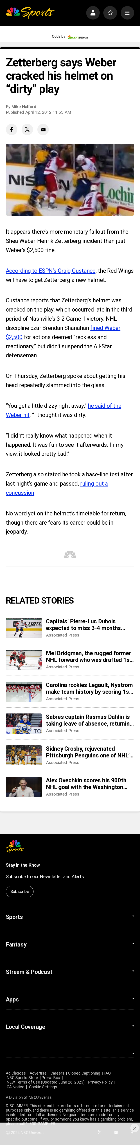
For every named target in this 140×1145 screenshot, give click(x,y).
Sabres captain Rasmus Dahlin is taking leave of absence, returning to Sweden (89, 720)
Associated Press (62, 635)
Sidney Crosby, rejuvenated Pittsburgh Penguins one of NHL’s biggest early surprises (89, 752)
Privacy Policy (100, 1082)
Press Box (51, 1077)
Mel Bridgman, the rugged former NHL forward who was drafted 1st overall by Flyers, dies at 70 (89, 656)
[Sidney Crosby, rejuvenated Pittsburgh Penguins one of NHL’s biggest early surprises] (24, 755)
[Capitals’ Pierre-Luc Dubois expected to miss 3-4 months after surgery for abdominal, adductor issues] (24, 628)
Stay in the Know (23, 865)
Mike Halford (23, 106)
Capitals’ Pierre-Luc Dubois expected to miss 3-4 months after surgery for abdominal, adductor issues (83, 624)
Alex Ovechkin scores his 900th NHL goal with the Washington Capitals (86, 783)
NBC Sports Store (22, 1077)
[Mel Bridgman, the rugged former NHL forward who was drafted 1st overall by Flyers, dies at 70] (24, 660)
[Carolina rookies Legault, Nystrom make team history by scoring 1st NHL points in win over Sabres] (24, 692)
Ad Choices (16, 1073)
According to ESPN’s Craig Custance (51, 270)
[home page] (30, 13)
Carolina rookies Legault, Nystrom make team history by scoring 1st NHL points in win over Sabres (89, 688)
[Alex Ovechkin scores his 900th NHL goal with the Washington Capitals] (24, 787)
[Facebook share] (11, 129)
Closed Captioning (84, 1073)
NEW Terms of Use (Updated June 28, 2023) (46, 1082)
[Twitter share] (27, 129)
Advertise (38, 1073)
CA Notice (16, 1087)
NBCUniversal (40, 1097)
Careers (57, 1073)
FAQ (107, 1073)
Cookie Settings (43, 1087)
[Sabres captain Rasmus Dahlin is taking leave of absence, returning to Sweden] (24, 723)
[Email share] (43, 129)
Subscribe (19, 891)
